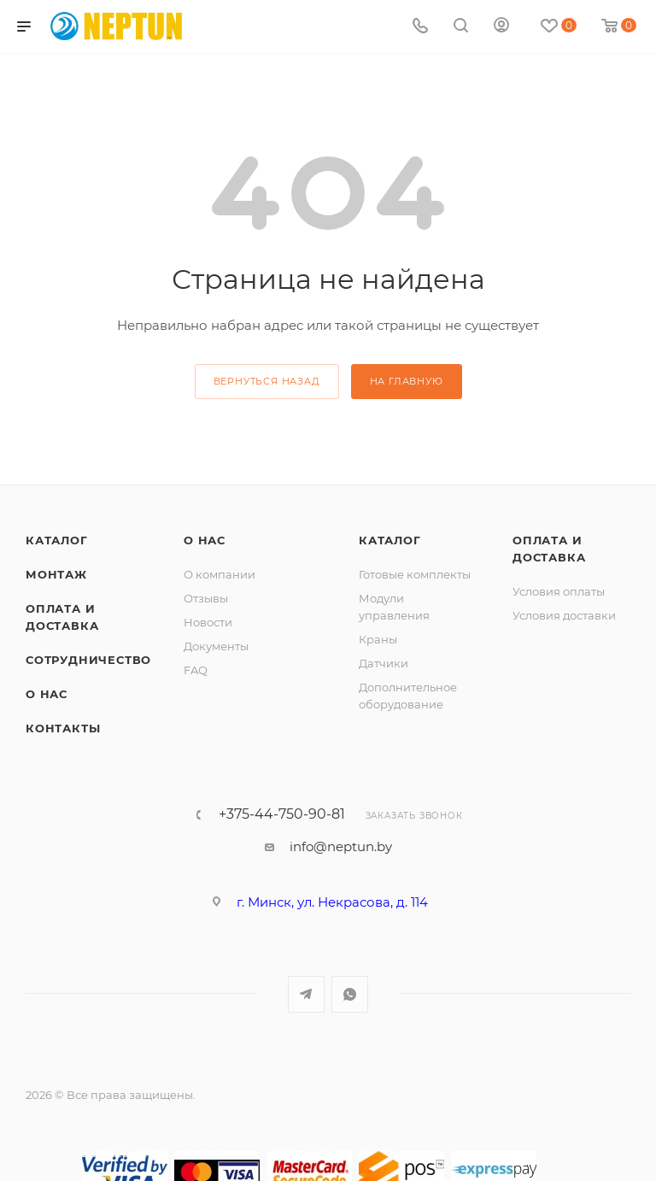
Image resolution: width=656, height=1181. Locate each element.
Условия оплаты (558, 591)
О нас (46, 694)
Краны (378, 639)
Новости (208, 622)
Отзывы (206, 598)
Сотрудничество (88, 660)
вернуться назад (267, 381)
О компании (219, 574)
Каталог (57, 540)
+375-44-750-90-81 (282, 814)
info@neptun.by (341, 846)
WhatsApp (349, 994)
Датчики (383, 663)
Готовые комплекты (415, 574)
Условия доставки (564, 615)
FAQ (196, 670)
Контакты (63, 728)
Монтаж (56, 574)
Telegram (306, 994)
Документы (216, 646)
